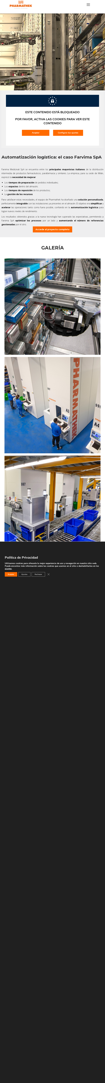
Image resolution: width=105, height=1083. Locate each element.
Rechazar (38, 574)
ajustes (8, 568)
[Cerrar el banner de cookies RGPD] (48, 574)
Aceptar (11, 574)
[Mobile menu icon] (88, 4)
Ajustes (24, 574)
